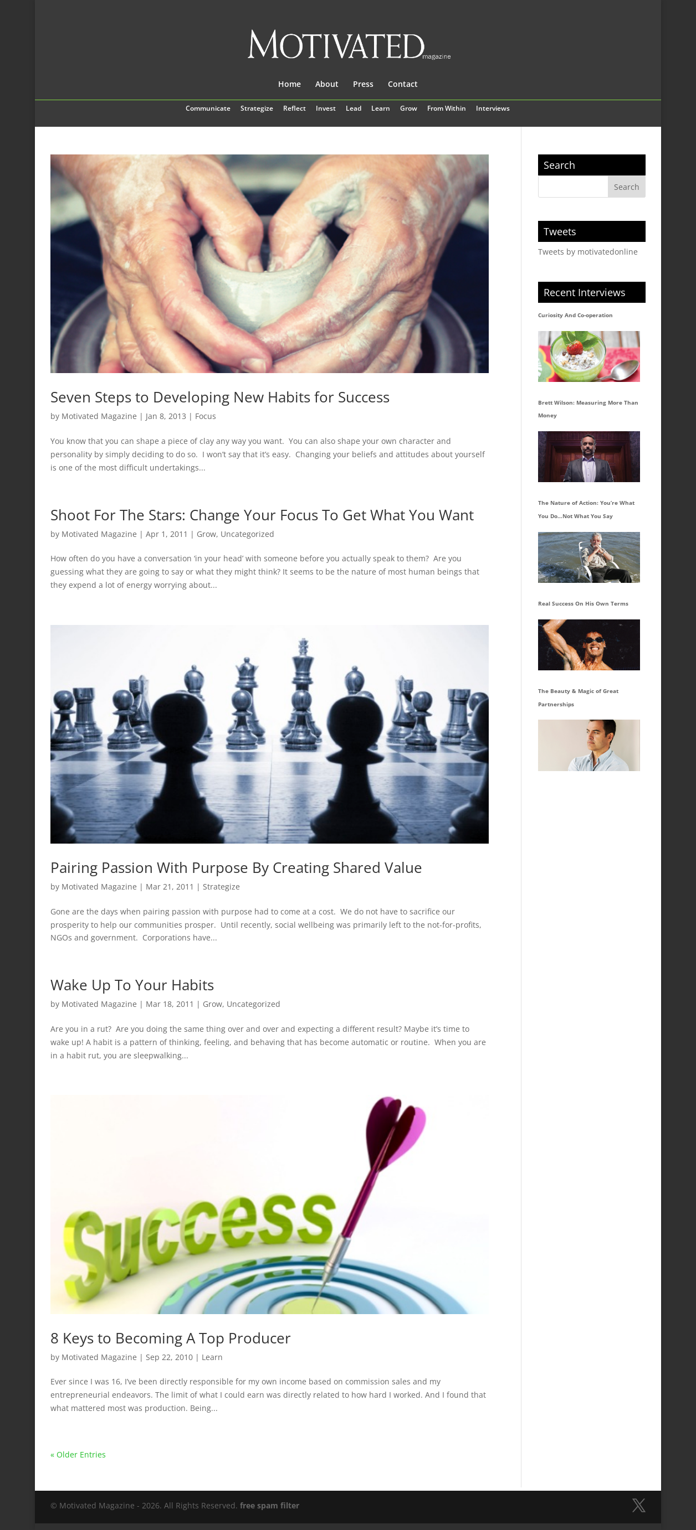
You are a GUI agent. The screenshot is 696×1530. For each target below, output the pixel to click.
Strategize (256, 109)
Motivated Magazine (99, 416)
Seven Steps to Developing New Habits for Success (220, 397)
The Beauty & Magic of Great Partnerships (578, 697)
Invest (326, 109)
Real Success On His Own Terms (583, 603)
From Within (446, 109)
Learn (380, 109)
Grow (408, 109)
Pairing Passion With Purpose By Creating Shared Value (236, 867)
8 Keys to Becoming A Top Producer (170, 1338)
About (327, 84)
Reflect (294, 109)
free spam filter (269, 1505)
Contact (403, 84)
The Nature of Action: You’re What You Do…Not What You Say (586, 509)
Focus (205, 416)
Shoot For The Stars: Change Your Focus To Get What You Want (262, 515)
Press (363, 84)
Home (289, 84)
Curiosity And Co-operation (575, 315)
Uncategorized (247, 534)
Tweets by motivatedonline (588, 251)
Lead (353, 109)
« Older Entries (78, 1454)
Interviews (493, 109)
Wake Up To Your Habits (132, 985)
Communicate (208, 109)
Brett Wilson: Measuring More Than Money (588, 409)
